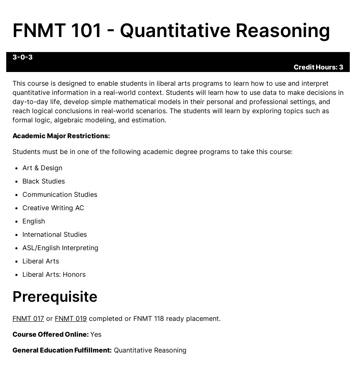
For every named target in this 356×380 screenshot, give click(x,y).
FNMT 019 (71, 318)
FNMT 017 (28, 318)
